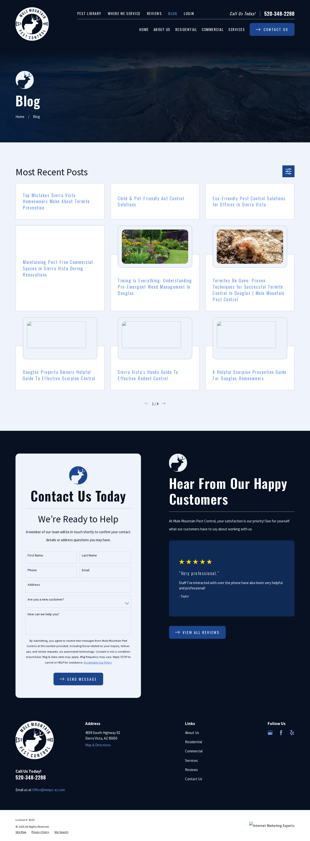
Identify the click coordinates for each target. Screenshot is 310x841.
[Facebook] (281, 732)
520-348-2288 (279, 13)
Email (80, 570)
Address (29, 585)
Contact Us (193, 779)
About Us (192, 732)
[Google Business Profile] (270, 732)
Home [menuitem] (144, 29)
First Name (30, 555)
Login (189, 13)
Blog (172, 13)
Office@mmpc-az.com (48, 789)
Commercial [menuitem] (213, 29)
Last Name (84, 555)
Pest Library (89, 13)
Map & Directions (98, 745)
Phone (27, 570)
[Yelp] (291, 732)
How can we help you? (38, 614)
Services (191, 760)
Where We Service (124, 13)
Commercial (193, 751)
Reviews (154, 13)
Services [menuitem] (236, 29)
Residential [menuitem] (186, 29)
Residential (193, 742)
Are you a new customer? (41, 599)
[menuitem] (21, 832)
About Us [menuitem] (162, 29)
